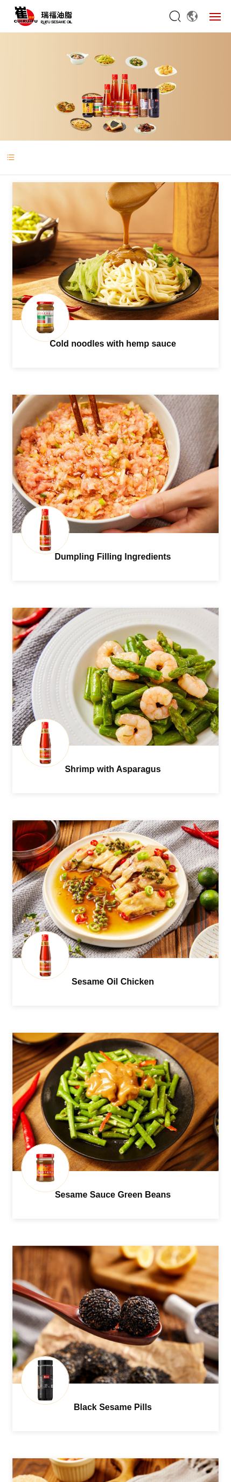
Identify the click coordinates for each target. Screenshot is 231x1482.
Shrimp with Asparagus (112, 769)
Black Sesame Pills (113, 1407)
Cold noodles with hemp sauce (113, 343)
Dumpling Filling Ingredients (113, 556)
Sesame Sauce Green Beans (113, 1194)
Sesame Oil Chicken (113, 981)
